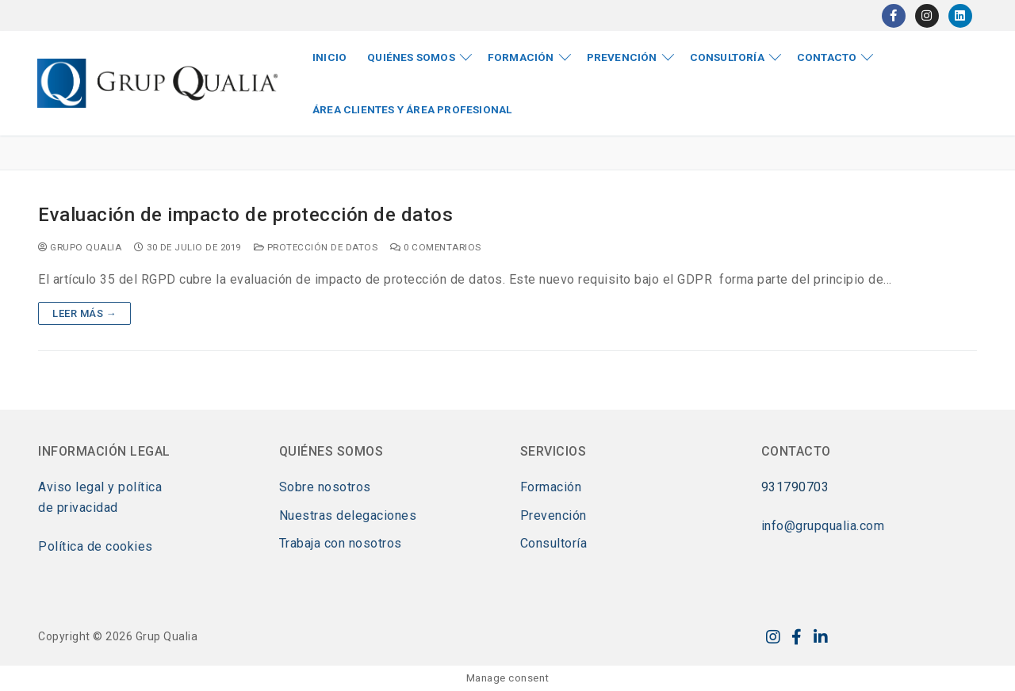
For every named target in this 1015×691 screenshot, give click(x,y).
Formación (551, 486)
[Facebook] (894, 16)
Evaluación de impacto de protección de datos (245, 215)
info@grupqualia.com (823, 525)
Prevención (553, 515)
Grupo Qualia (79, 247)
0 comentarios (435, 247)
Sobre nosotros (325, 486)
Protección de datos (316, 247)
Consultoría (554, 543)
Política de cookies (95, 546)
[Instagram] (927, 16)
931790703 (795, 486)
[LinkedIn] (960, 16)
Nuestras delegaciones (348, 515)
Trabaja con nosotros (340, 543)
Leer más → (84, 313)
